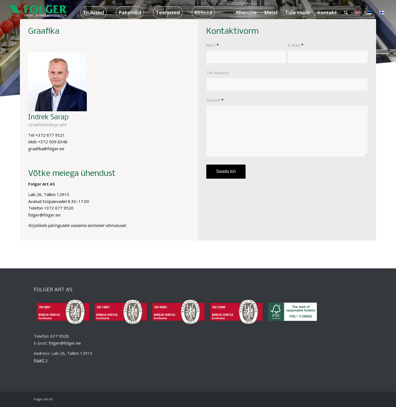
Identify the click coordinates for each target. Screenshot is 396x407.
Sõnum (214, 100)
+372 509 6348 (52, 141)
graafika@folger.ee (46, 148)
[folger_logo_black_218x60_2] (38, 12)
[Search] (345, 12)
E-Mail (295, 45)
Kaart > (41, 360)
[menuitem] (93, 12)
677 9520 (59, 336)
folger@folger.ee (65, 343)
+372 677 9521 (50, 135)
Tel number (217, 72)
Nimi (212, 45)
